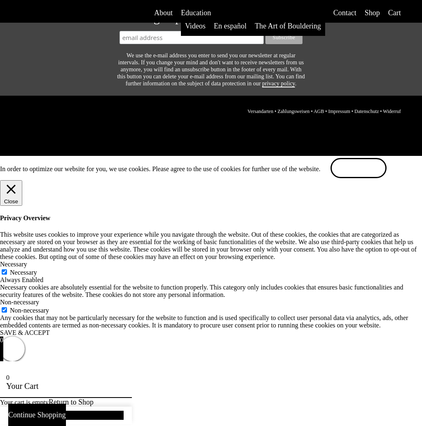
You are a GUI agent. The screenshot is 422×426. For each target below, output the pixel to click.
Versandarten (261, 111)
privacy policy (278, 83)
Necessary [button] (13, 264)
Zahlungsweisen (293, 111)
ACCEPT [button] (358, 168)
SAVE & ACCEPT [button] (25, 332)
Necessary (23, 272)
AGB (319, 111)
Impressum (339, 111)
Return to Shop (71, 402)
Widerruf (392, 111)
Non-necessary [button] (19, 302)
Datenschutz (366, 111)
